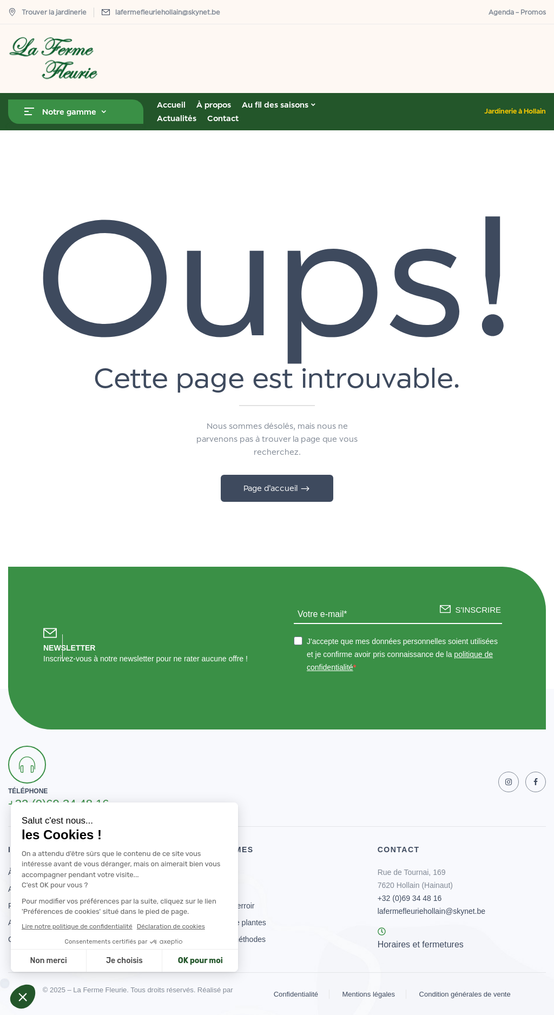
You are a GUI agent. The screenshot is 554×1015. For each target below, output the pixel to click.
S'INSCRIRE (478, 609)
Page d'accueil (271, 488)
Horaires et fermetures (421, 944)
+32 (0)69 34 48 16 (410, 898)
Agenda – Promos (517, 12)
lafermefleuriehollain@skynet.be (167, 12)
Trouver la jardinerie (47, 12)
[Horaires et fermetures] (382, 931)
